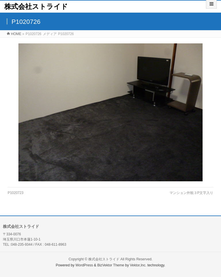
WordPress (84, 265)
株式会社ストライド (36, 6)
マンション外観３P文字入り (191, 193)
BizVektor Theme (110, 265)
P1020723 (16, 193)
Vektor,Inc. (138, 265)
